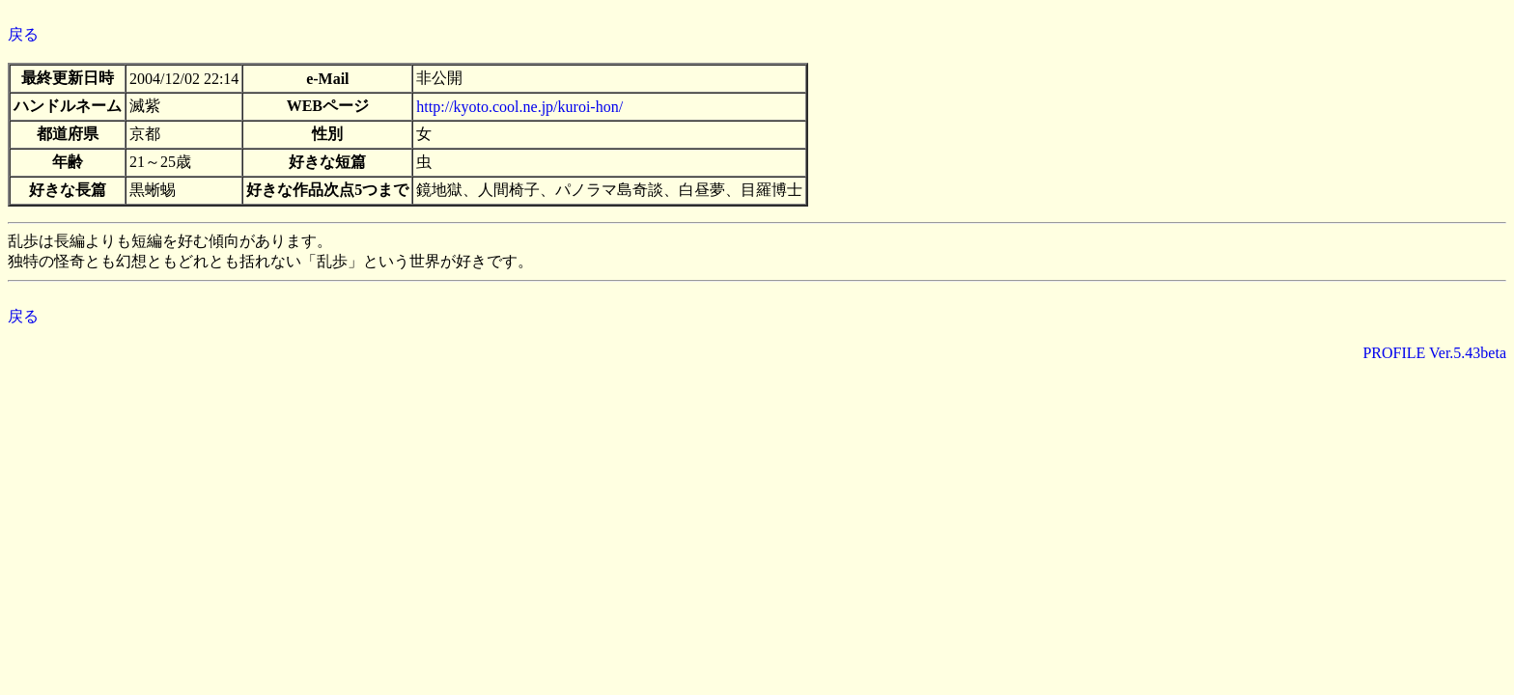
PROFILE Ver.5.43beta (1434, 353)
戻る (23, 34)
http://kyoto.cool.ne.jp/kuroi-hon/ (519, 106)
